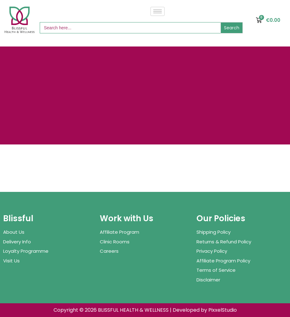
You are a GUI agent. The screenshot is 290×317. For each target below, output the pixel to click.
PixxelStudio (222, 310)
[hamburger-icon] (157, 11)
